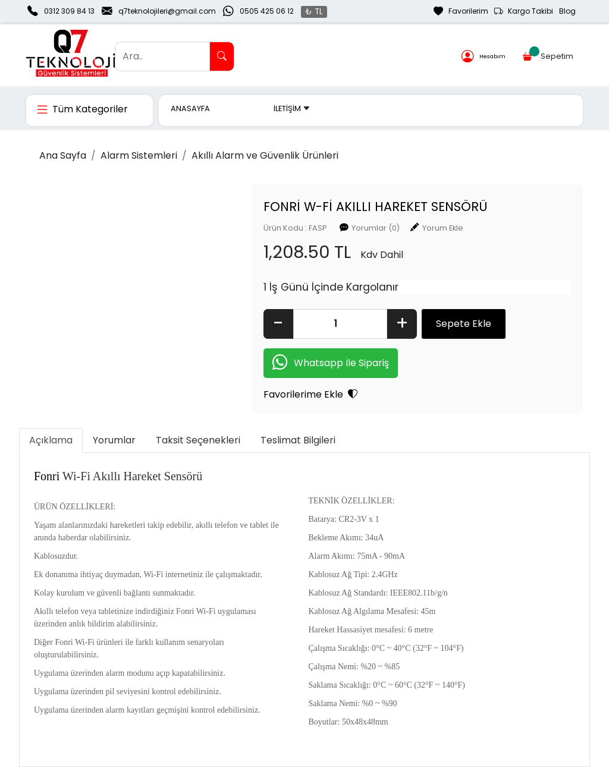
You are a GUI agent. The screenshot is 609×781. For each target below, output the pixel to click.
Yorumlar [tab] (114, 440)
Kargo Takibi (523, 11)
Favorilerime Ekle (310, 394)
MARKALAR (242, 108)
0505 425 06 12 (267, 11)
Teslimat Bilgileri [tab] (297, 440)
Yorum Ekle (442, 228)
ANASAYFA (190, 108)
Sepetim (548, 54)
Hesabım (484, 57)
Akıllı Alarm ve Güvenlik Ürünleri (265, 155)
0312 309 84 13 (69, 11)
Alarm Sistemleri (139, 155)
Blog (567, 11)
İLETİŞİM (292, 108)
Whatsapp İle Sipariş (330, 363)
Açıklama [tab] (51, 440)
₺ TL (314, 11)
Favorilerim (461, 11)
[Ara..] (162, 56)
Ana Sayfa (62, 155)
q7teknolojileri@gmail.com (167, 11)
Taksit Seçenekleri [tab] (198, 440)
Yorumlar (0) (375, 228)
